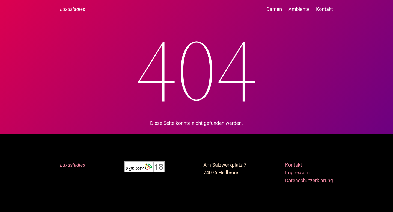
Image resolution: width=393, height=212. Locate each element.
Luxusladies (72, 9)
